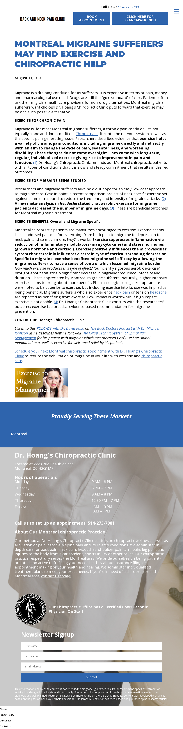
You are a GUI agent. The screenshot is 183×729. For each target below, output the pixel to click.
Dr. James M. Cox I (88, 699)
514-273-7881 (129, 6)
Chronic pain (87, 133)
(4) (56, 301)
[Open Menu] (176, 11)
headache (158, 292)
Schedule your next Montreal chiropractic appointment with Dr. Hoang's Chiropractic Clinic (88, 353)
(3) (112, 208)
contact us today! (56, 575)
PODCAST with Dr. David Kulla (60, 328)
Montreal (19, 433)
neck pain (121, 292)
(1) (35, 162)
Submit (91, 677)
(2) (164, 198)
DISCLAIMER (108, 695)
